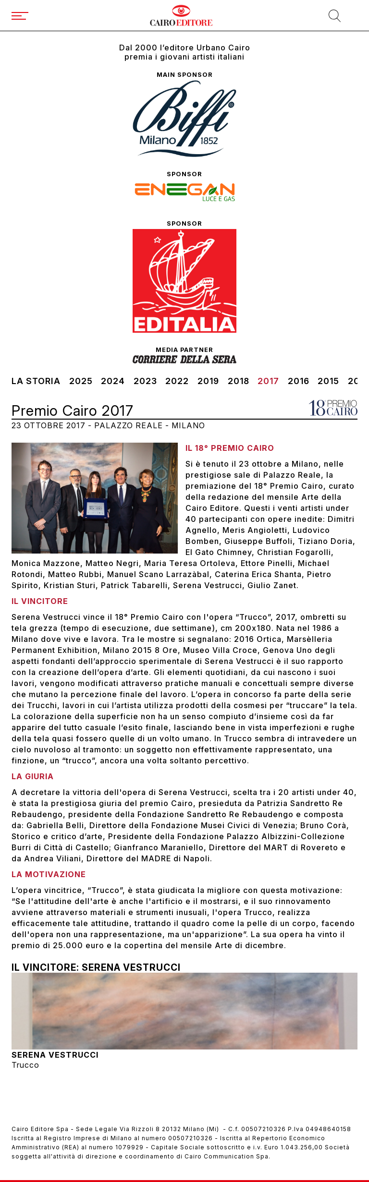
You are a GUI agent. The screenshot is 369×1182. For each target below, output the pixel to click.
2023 (145, 381)
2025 (81, 381)
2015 (328, 381)
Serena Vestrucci (55, 1055)
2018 (238, 381)
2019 (208, 381)
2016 (298, 381)
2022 (177, 381)
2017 (268, 381)
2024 (113, 381)
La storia (36, 381)
